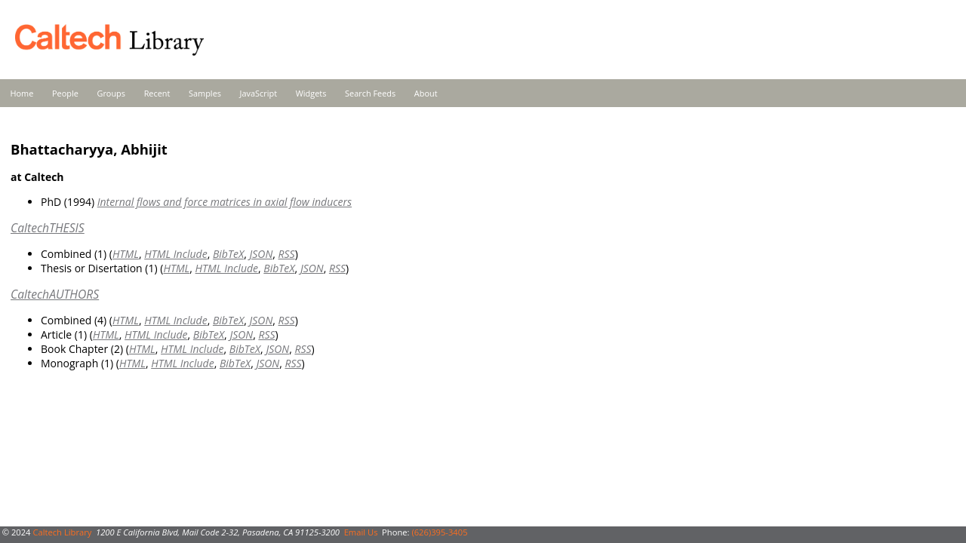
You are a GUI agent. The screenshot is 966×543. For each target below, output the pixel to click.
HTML (125, 254)
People (65, 93)
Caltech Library (61, 532)
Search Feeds (370, 93)
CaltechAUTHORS (55, 294)
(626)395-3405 (439, 532)
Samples (205, 93)
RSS (286, 254)
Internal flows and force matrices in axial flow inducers (224, 202)
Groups (111, 93)
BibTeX (228, 254)
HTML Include (175, 254)
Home (22, 93)
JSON (260, 254)
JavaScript (258, 93)
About (426, 93)
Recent (157, 93)
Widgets (311, 93)
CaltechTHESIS (48, 227)
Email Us (361, 532)
